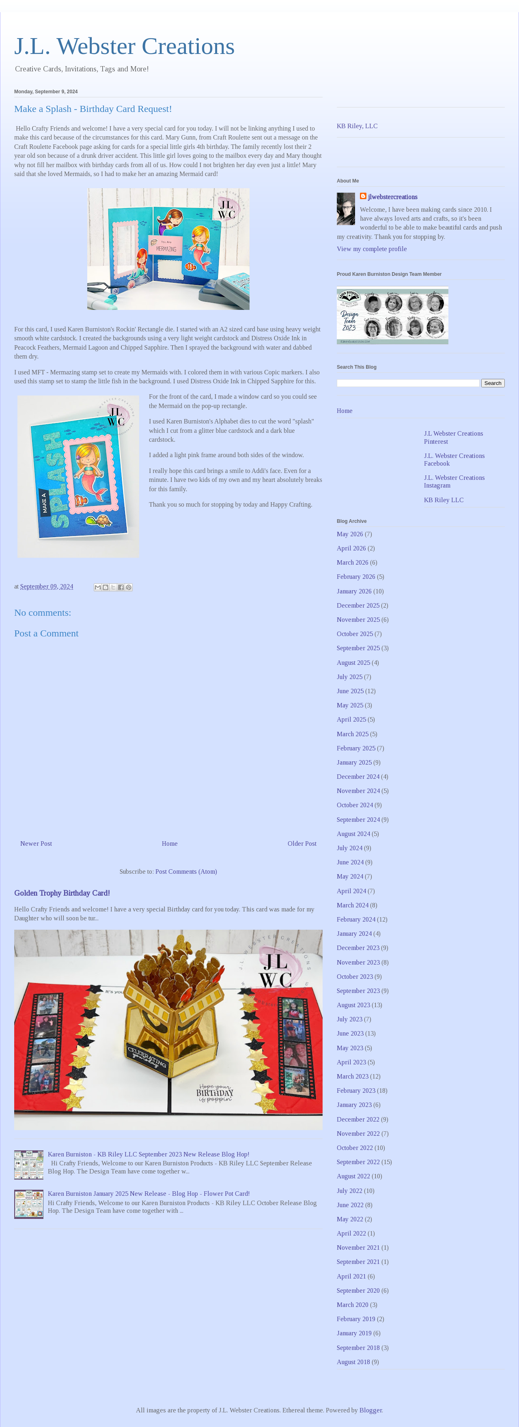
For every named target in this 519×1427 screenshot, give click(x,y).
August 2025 (353, 662)
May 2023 (350, 1047)
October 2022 (355, 1147)
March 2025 (352, 734)
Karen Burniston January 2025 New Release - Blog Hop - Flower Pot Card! (149, 1193)
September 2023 (358, 990)
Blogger (371, 1410)
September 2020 (358, 1290)
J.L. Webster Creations (124, 45)
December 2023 (358, 947)
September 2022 (358, 1161)
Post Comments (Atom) (186, 871)
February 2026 (356, 576)
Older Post (302, 843)
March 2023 (352, 1076)
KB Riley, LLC (357, 125)
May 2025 (350, 705)
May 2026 (350, 534)
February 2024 (356, 919)
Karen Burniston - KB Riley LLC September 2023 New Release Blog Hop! (149, 1154)
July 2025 (349, 676)
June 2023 (350, 1033)
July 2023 (349, 1019)
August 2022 (353, 1176)
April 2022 (351, 1233)
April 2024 (351, 891)
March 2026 (352, 562)
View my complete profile (372, 248)
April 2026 (351, 548)
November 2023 (358, 962)
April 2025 (351, 719)
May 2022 (350, 1219)
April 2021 (351, 1276)
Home (170, 843)
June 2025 (350, 691)
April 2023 (351, 1062)
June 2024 (350, 862)
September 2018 (358, 1347)
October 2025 (355, 633)
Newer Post (36, 843)
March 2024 (352, 905)
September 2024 (358, 819)
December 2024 (358, 776)
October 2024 (355, 805)
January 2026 (354, 591)
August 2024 (353, 833)
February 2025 (356, 748)
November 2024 (358, 790)
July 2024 (349, 848)
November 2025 (358, 619)
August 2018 (353, 1361)
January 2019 (354, 1333)
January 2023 (354, 1104)
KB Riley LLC (444, 499)
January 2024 (354, 933)
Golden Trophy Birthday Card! (62, 893)
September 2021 (358, 1261)
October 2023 (355, 976)
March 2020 (352, 1304)
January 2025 (354, 762)
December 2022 (358, 1119)
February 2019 (356, 1318)
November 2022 (358, 1133)
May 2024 (350, 876)
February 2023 (356, 1090)
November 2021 (358, 1247)
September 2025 (358, 648)
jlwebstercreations (393, 196)
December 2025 (358, 605)
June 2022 (350, 1204)
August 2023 (353, 1004)
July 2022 (349, 1190)
